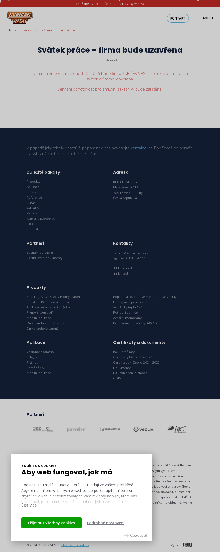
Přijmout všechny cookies (51, 522)
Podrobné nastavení (105, 523)
